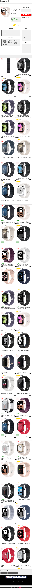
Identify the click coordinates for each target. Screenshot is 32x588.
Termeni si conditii (9, 581)
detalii (15, 76)
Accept (20, 587)
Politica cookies (23, 581)
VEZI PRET (26, 14)
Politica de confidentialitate (16, 581)
